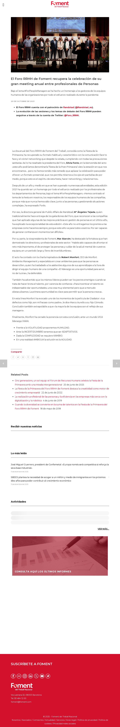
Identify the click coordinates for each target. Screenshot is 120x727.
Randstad (68, 107)
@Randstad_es (83, 107)
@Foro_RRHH (71, 115)
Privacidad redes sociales (64, 723)
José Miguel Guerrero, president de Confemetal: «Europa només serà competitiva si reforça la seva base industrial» (60, 466)
